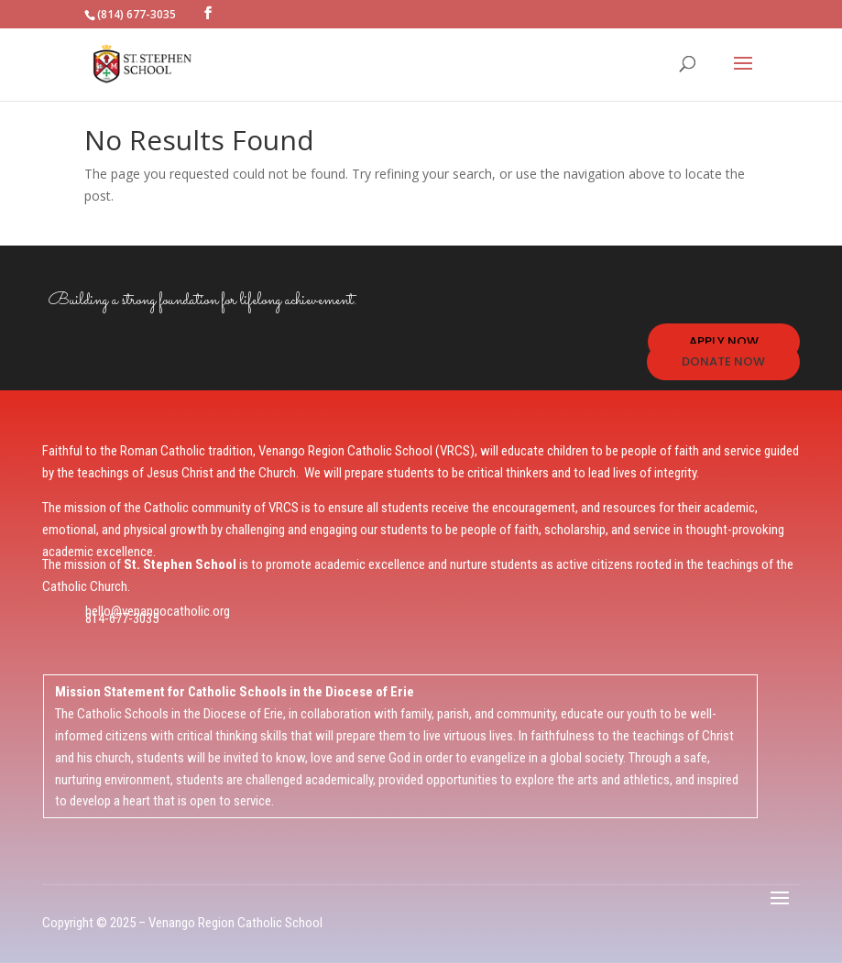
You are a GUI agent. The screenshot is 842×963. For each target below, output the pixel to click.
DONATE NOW (723, 361)
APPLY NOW (724, 341)
